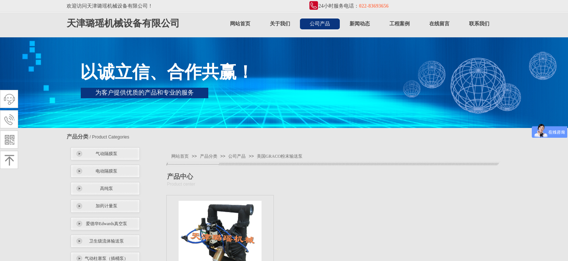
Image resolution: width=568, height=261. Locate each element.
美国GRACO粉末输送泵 (279, 156)
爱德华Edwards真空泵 (106, 223)
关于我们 (280, 23)
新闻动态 (360, 23)
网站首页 (240, 23)
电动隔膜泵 (106, 171)
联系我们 (479, 23)
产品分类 (208, 156)
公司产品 (320, 23)
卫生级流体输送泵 (106, 241)
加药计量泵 (106, 205)
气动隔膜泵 (106, 153)
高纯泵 (106, 188)
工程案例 (399, 23)
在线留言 (439, 23)
